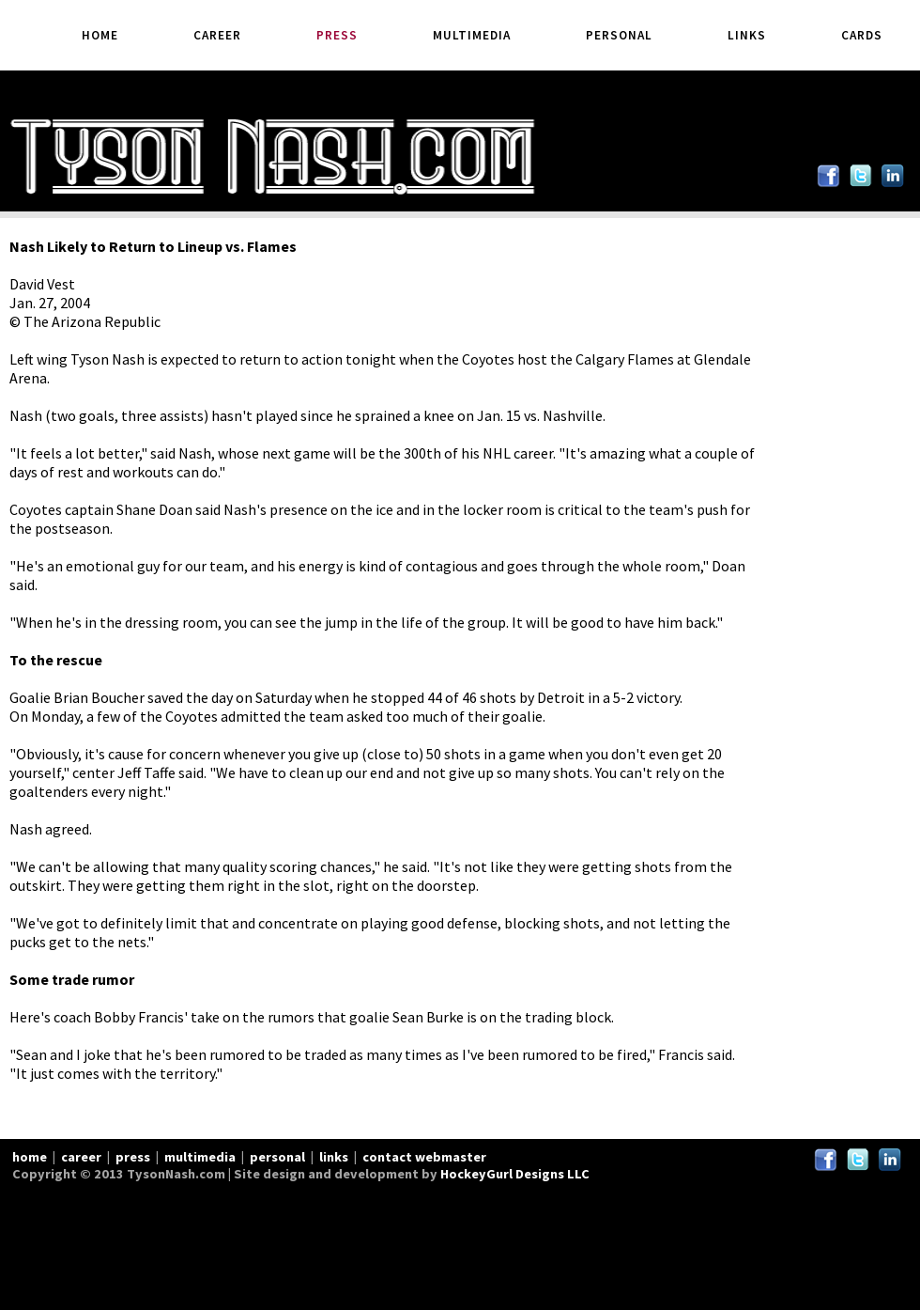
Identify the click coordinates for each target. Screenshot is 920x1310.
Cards (861, 35)
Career (217, 35)
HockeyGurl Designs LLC (515, 1173)
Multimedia (472, 35)
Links (747, 35)
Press (337, 35)
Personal (619, 35)
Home (100, 35)
